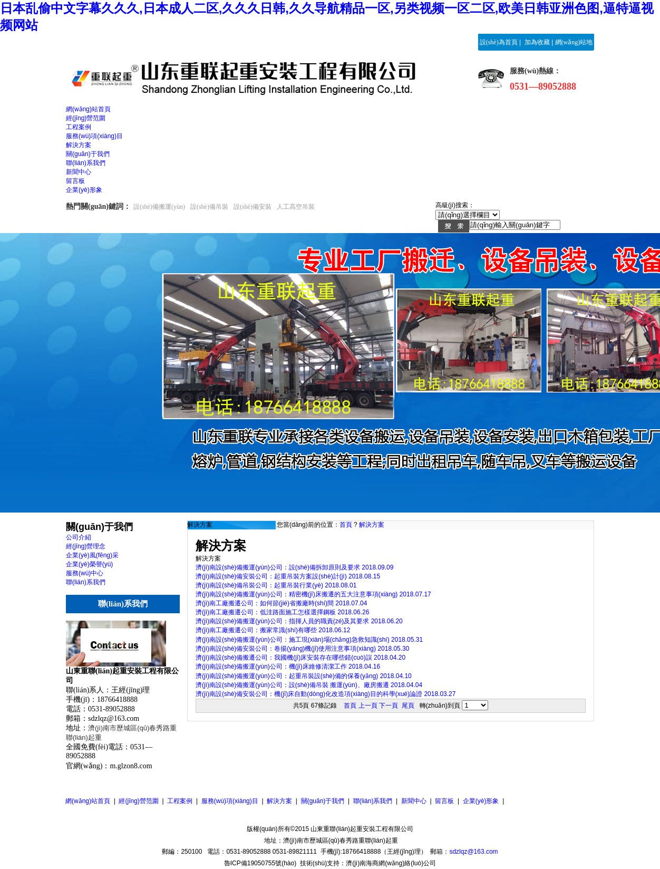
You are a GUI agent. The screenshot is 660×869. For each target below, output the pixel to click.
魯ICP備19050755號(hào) (260, 863)
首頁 (345, 524)
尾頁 (408, 705)
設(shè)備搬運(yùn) (159, 206)
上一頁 (367, 705)
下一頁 (388, 705)
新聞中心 (413, 801)
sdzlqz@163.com (473, 851)
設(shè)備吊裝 (209, 206)
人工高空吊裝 (296, 206)
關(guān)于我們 (323, 801)
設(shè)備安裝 (252, 206)
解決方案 (371, 524)
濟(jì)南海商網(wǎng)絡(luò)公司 (391, 863)
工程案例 (179, 801)
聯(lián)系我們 (373, 801)
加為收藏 (537, 42)
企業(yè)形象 (481, 801)
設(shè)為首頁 (499, 42)
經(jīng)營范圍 (138, 801)
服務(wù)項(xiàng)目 (229, 801)
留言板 (444, 801)
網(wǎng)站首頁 (87, 801)
